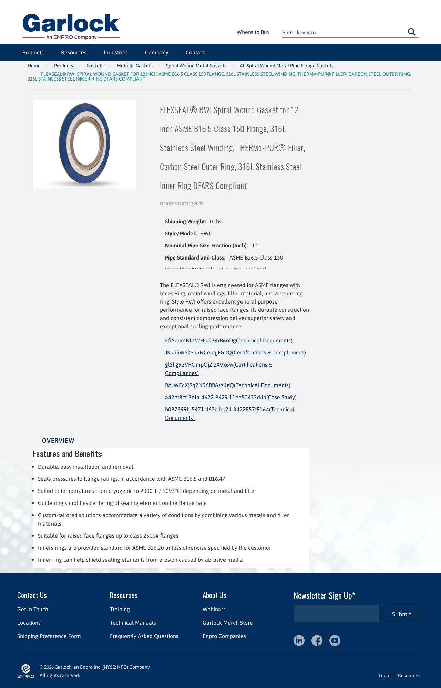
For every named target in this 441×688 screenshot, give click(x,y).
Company (156, 52)
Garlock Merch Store (228, 623)
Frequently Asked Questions (144, 636)
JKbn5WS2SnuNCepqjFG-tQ (235, 352)
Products (33, 52)
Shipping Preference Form (49, 636)
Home (34, 65)
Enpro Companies (224, 636)
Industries (116, 52)
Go (412, 31)
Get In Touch (32, 609)
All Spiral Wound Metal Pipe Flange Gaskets (287, 65)
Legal (385, 675)
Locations (29, 623)
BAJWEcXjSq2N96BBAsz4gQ (227, 385)
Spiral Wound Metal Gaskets (196, 65)
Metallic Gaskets (135, 65)
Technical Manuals (133, 623)
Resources (73, 52)
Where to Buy (253, 32)
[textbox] (350, 32)
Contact (195, 52)
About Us (214, 595)
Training (120, 609)
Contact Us (32, 595)
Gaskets (94, 65)
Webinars (214, 609)
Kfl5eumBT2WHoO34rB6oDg (229, 340)
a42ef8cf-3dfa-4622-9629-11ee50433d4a (231, 397)
